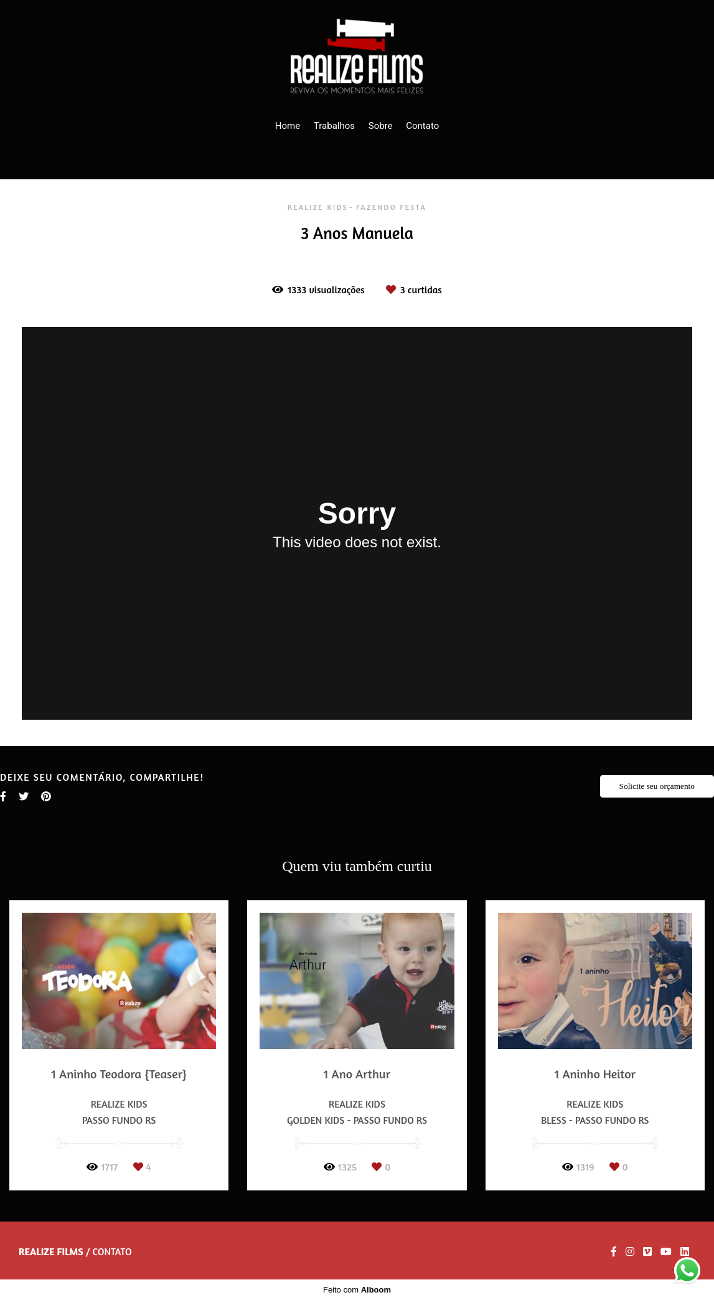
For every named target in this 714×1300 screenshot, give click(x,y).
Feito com (357, 1289)
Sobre (381, 125)
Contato (422, 125)
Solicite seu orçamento (657, 786)
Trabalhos (334, 125)
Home (287, 125)
